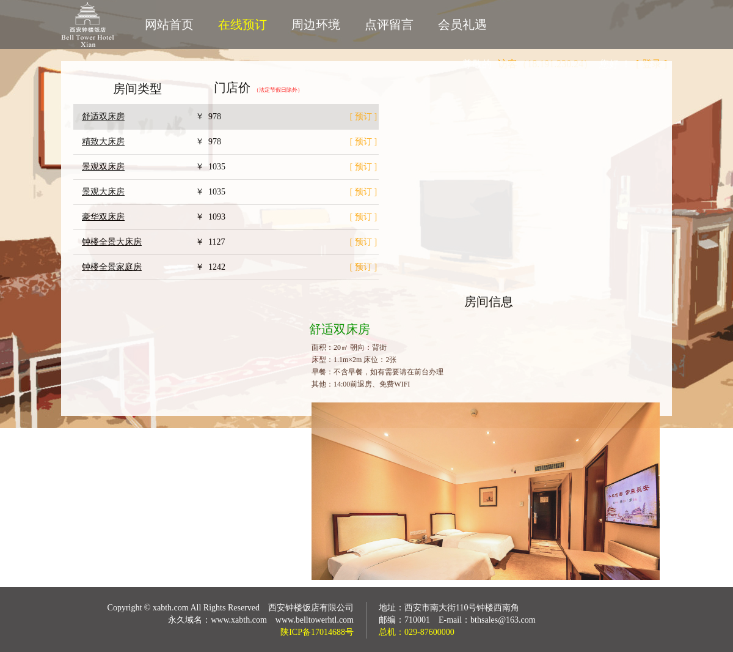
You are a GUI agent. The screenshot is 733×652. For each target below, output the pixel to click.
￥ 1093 (210, 216)
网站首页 (169, 24)
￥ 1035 (210, 166)
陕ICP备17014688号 (317, 632)
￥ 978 (208, 116)
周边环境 (315, 24)
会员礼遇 (462, 24)
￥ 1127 (210, 241)
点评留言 (389, 24)
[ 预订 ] (363, 116)
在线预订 (242, 24)
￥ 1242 (210, 267)
